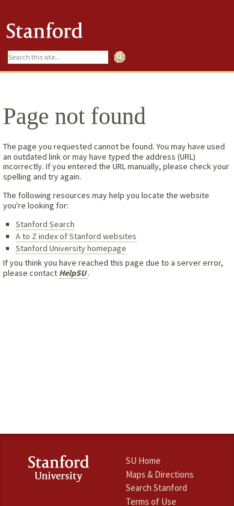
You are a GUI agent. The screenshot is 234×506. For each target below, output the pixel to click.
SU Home (143, 460)
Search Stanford (156, 487)
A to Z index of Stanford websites (76, 236)
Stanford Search (45, 224)
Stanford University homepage (71, 248)
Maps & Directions (160, 474)
